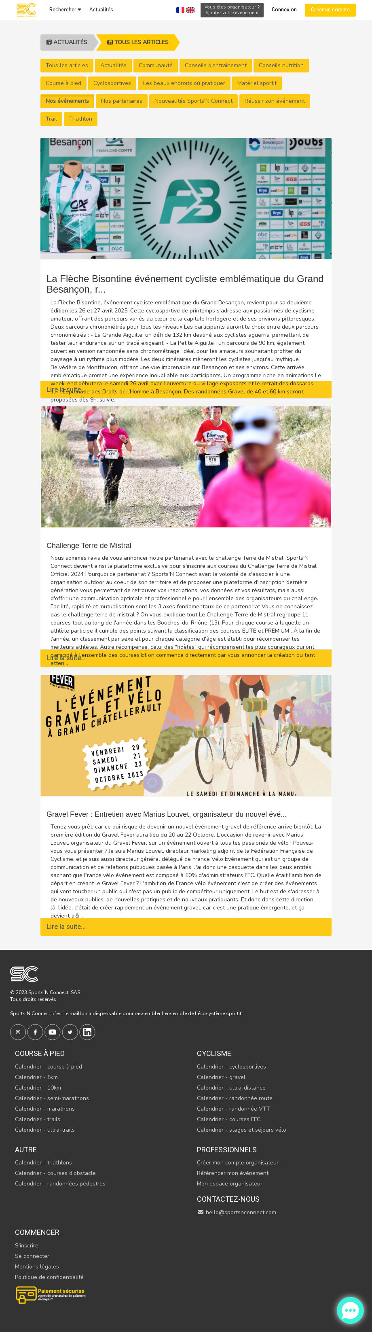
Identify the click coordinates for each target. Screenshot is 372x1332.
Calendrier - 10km (38, 1088)
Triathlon (80, 119)
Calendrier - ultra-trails (45, 1130)
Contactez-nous (228, 1199)
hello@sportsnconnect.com (236, 1212)
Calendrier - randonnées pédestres (60, 1184)
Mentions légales (37, 1266)
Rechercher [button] (65, 9)
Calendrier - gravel (221, 1077)
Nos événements (67, 101)
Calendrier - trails (37, 1119)
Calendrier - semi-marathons (52, 1098)
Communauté (156, 65)
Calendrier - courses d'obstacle (55, 1173)
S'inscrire (26, 1245)
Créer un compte (330, 10)
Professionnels (227, 1149)
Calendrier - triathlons (43, 1162)
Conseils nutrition (281, 65)
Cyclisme (214, 1053)
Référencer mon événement (232, 1173)
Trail (51, 119)
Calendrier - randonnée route (235, 1098)
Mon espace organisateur (229, 1184)
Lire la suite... (66, 389)
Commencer (37, 1232)
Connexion (284, 10)
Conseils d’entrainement (216, 65)
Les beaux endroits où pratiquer (184, 83)
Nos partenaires (121, 101)
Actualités (101, 10)
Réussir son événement (275, 101)
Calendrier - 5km (36, 1077)
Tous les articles (138, 42)
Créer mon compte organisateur (238, 1162)
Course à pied (63, 83)
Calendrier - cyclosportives (231, 1067)
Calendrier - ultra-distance (231, 1088)
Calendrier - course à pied (48, 1067)
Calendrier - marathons (45, 1109)
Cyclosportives (112, 83)
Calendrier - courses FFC (228, 1119)
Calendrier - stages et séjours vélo (241, 1130)
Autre (26, 1149)
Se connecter (32, 1256)
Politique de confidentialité (49, 1277)
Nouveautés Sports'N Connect (193, 101)
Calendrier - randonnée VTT (233, 1109)
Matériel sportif (257, 83)
